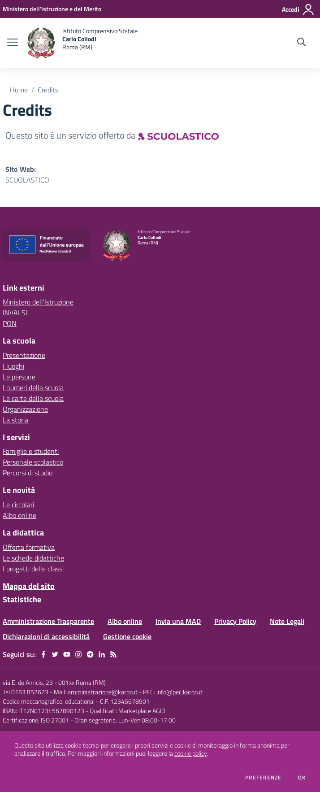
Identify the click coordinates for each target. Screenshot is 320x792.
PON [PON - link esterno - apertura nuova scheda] (10, 323)
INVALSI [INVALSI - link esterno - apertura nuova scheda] (15, 312)
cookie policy (190, 753)
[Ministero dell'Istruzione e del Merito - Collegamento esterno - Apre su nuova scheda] (52, 8)
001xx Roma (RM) (82, 682)
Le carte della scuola (33, 398)
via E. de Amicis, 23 (28, 682)
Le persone (19, 376)
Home (19, 89)
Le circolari (18, 504)
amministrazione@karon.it (103, 691)
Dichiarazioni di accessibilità (46, 636)
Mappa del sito (29, 586)
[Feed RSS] (113, 654)
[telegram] (90, 654)
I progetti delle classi (33, 568)
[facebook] (43, 654)
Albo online (19, 515)
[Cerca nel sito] (301, 43)
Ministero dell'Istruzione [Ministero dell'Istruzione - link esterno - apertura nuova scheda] (38, 301)
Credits (48, 89)
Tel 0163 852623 (25, 691)
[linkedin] (102, 654)
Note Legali (287, 621)
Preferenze (263, 777)
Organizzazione (25, 409)
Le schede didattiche (33, 558)
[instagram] (78, 654)
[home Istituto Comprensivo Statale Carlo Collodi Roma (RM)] (82, 43)
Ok (302, 777)
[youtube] (67, 654)
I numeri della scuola (33, 387)
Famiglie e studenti (31, 451)
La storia (15, 419)
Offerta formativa (29, 547)
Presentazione (24, 355)
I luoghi (13, 366)
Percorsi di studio (27, 472)
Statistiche (22, 599)
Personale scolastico (33, 462)
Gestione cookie (127, 636)
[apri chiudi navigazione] (12, 43)
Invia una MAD (178, 621)
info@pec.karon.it (179, 691)
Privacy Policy (235, 621)
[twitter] (55, 654)
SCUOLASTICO (27, 179)
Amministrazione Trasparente (48, 621)
